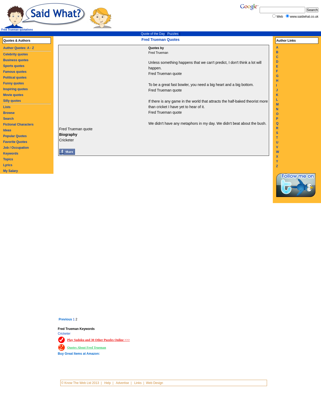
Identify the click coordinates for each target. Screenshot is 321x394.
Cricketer (64, 333)
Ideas (7, 130)
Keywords (10, 153)
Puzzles (173, 34)
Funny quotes (13, 83)
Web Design (154, 383)
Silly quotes (12, 101)
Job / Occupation (16, 148)
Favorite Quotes (15, 142)
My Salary (10, 171)
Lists (7, 107)
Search (8, 119)
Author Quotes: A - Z (18, 48)
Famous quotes (15, 72)
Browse (8, 113)
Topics (8, 159)
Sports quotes (13, 66)
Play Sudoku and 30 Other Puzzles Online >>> (98, 340)
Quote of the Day (153, 34)
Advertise (122, 383)
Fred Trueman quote (165, 73)
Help (107, 383)
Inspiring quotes (15, 89)
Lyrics (7, 165)
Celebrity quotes (15, 54)
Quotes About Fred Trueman (86, 347)
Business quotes (15, 60)
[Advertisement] (104, 85)
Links (138, 383)
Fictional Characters (18, 124)
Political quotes (15, 77)
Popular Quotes (15, 136)
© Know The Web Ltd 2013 (80, 383)
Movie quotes (13, 95)
